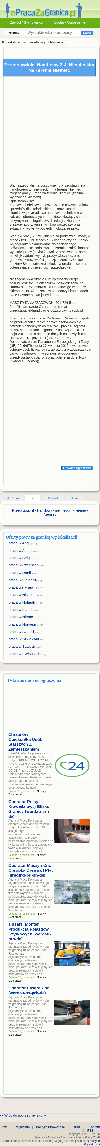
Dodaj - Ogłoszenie (69, 22)
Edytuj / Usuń (11, 498)
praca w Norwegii (23, 624)
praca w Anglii (20, 543)
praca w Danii (20, 573)
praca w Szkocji (21, 632)
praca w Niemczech (25, 617)
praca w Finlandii (22, 580)
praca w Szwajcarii (24, 639)
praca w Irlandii (21, 609)
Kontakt (53, 498)
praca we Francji (22, 587)
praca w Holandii (22, 602)
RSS (90, 1130)
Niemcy (56, 42)
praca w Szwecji (22, 646)
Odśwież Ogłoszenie (77, 468)
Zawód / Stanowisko (26, 22)
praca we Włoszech (24, 654)
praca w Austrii (21, 550)
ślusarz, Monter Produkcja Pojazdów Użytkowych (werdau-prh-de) (29, 931)
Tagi (32, 498)
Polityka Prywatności (51, 1127)
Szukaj (87, 32)
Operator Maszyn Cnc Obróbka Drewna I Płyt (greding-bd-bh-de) (30, 870)
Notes (74, 498)
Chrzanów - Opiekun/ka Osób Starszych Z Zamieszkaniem (25, 742)
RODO (77, 1127)
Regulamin (22, 1127)
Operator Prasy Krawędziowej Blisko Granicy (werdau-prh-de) (29, 809)
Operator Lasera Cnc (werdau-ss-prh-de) (28, 990)
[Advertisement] (46, 128)
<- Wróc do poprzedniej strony (23, 1115)
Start (4, 1127)
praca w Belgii (20, 558)
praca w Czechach (24, 565)
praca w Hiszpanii (23, 595)
